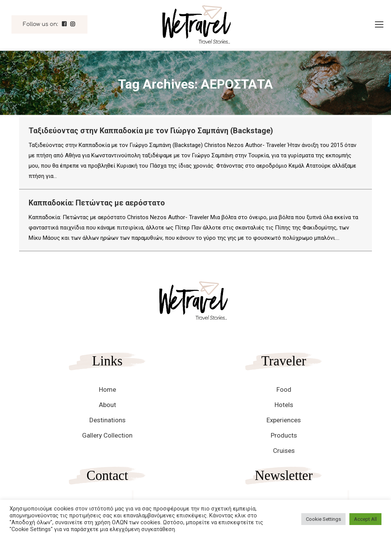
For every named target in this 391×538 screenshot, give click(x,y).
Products (284, 435)
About (107, 405)
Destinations (107, 420)
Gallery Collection (107, 435)
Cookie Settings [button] (323, 519)
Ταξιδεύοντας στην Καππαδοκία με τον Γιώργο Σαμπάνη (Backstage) (151, 130)
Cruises (284, 450)
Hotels (284, 405)
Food (283, 389)
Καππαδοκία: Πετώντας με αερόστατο (97, 202)
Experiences (284, 420)
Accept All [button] (365, 519)
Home (107, 389)
